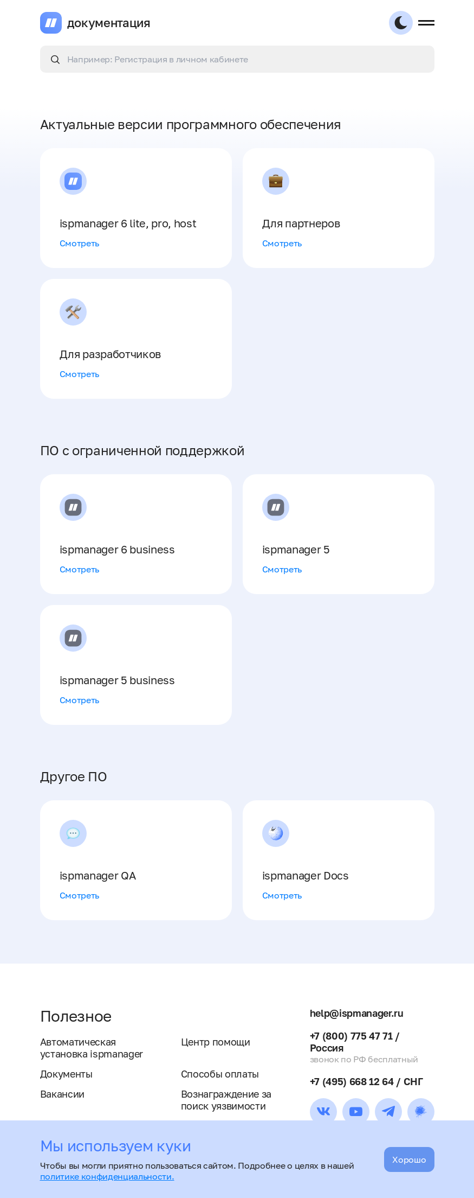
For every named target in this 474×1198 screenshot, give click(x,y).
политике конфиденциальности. (107, 1176)
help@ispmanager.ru (357, 1013)
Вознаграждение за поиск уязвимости (226, 1100)
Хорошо (409, 1159)
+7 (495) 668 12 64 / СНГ (366, 1081)
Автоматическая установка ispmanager (92, 1048)
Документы (66, 1074)
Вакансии (62, 1094)
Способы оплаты (220, 1074)
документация (109, 23)
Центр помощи (215, 1042)
